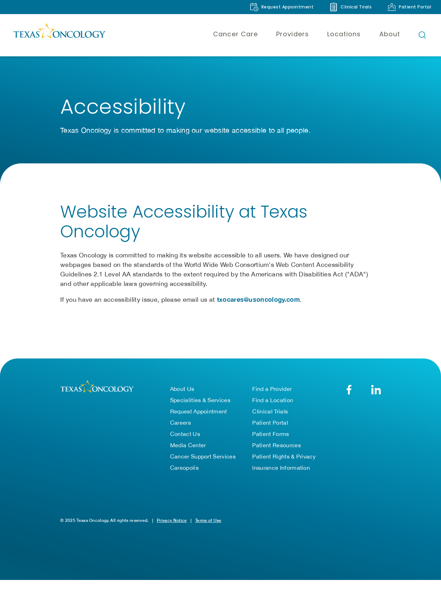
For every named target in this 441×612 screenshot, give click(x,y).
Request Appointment (198, 411)
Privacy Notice (172, 520)
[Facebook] (349, 389)
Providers (292, 34)
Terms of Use (208, 520)
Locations (344, 34)
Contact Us (185, 434)
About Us (182, 389)
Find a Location (272, 400)
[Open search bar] (422, 35)
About (389, 34)
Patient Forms (270, 434)
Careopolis (184, 467)
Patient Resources (276, 445)
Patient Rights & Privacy (284, 456)
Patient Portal (270, 422)
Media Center (188, 445)
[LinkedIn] (376, 389)
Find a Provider (272, 389)
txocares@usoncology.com (258, 299)
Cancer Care (235, 34)
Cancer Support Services (203, 456)
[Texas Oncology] (59, 35)
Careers (180, 422)
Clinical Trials (270, 411)
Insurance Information (281, 467)
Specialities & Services (200, 400)
